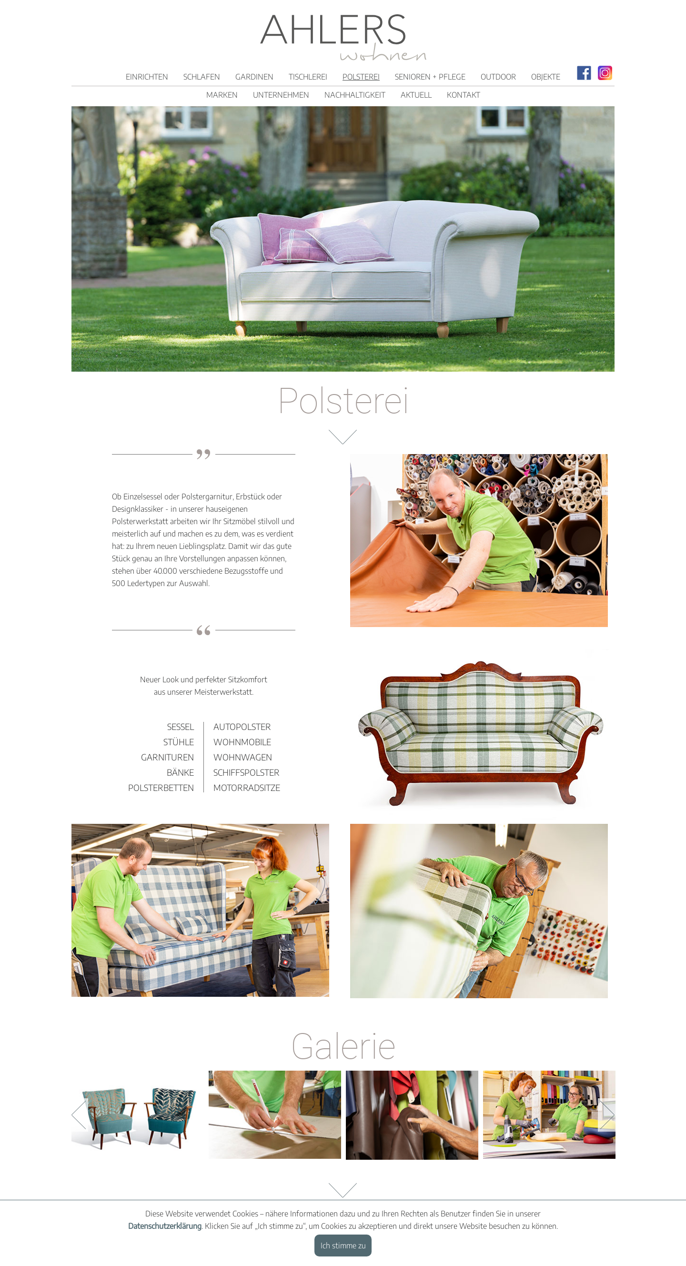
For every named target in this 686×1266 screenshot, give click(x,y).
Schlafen (201, 76)
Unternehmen (281, 95)
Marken (222, 95)
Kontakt (463, 95)
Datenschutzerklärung (165, 1226)
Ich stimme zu (343, 1245)
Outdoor (498, 76)
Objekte (545, 76)
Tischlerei (308, 76)
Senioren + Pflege (430, 76)
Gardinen (254, 76)
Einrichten (147, 76)
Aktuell (416, 95)
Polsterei (361, 76)
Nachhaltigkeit (354, 95)
